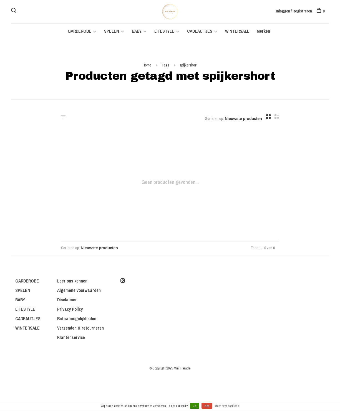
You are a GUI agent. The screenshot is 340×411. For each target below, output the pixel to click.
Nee (207, 406)
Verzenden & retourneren (80, 328)
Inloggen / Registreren (294, 11)
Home (147, 65)
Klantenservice (71, 337)
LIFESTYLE (164, 31)
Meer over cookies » (227, 406)
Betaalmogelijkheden (76, 318)
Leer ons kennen (72, 281)
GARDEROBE (79, 31)
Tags (165, 65)
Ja (194, 406)
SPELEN (111, 31)
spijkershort (188, 65)
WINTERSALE (237, 31)
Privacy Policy (70, 309)
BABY (137, 31)
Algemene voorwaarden (79, 290)
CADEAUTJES (200, 31)
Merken (263, 31)
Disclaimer (67, 300)
